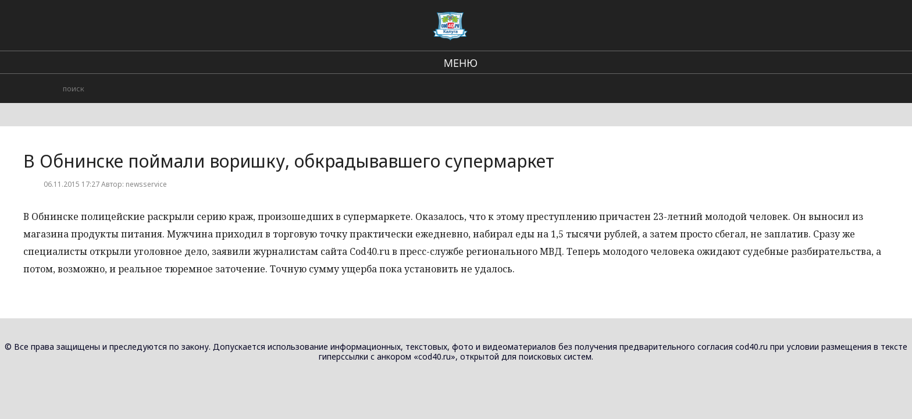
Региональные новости (487, 23)
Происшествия (676, 23)
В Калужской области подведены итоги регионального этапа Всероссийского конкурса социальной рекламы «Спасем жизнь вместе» (736, 122)
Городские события (590, 23)
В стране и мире (392, 23)
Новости (744, 81)
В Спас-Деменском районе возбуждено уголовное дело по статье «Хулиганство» (733, 198)
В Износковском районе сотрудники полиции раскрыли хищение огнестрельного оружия (735, 263)
